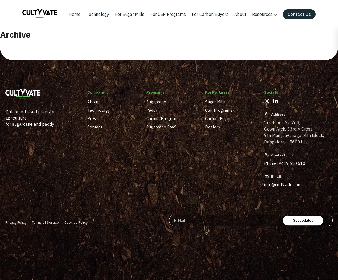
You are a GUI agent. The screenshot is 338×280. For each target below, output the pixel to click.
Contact (94, 127)
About (240, 14)
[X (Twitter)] (267, 101)
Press (92, 118)
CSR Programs (218, 110)
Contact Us (299, 14)
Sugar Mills (215, 101)
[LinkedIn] (275, 101)
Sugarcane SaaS (161, 127)
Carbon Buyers (219, 118)
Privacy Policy (15, 222)
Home (75, 14)
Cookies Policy (76, 222)
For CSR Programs (168, 14)
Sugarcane (156, 101)
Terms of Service (45, 222)
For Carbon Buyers (210, 14)
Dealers (212, 127)
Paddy (152, 110)
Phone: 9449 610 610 (284, 163)
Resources (262, 14)
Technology (97, 14)
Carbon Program (161, 118)
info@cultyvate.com (283, 184)
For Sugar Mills (129, 14)
